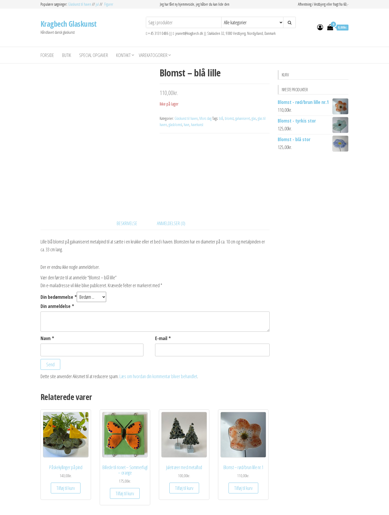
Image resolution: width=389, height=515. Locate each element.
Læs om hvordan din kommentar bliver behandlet (158, 340)
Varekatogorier (153, 55)
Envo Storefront (218, 505)
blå (221, 118)
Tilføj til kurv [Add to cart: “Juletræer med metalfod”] (184, 452)
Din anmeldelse (57, 269)
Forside (47, 55)
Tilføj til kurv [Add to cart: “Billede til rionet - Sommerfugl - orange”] (125, 457)
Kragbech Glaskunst (69, 24)
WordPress (182, 505)
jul (97, 4)
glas (253, 118)
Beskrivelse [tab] (127, 187)
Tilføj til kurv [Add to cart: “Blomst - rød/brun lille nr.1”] (243, 452)
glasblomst (175, 124)
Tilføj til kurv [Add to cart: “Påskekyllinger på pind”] (65, 452)
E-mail (163, 302)
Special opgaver (93, 55)
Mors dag (205, 118)
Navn (47, 302)
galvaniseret (242, 118)
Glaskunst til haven (80, 4)
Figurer (108, 4)
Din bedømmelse (59, 260)
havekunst (197, 124)
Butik (66, 55)
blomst (229, 118)
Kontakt (123, 55)
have (186, 124)
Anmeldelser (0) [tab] (171, 187)
